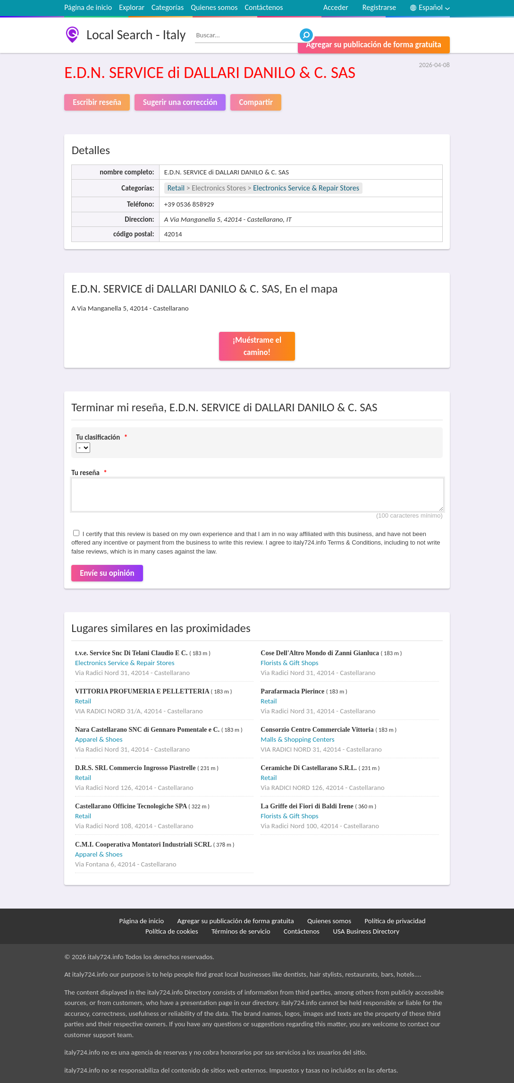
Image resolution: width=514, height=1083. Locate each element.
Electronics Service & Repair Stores (306, 187)
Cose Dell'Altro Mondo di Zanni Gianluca (320, 653)
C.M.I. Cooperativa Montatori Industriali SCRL (144, 844)
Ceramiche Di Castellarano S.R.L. (309, 767)
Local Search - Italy (135, 34)
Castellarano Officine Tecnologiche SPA (131, 806)
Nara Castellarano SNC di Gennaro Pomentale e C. (148, 729)
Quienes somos (214, 7)
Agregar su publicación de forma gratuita (373, 45)
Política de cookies (171, 931)
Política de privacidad (394, 921)
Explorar (131, 7)
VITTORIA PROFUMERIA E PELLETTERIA (143, 691)
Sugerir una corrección (180, 102)
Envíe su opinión (107, 573)
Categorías (168, 7)
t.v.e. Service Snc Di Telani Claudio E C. (132, 653)
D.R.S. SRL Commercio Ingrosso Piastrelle (136, 767)
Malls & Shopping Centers (297, 739)
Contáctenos (263, 7)
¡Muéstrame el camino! (257, 346)
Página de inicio (88, 7)
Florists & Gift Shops (289, 662)
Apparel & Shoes (99, 739)
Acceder (335, 7)
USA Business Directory (366, 931)
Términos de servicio (240, 931)
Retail (176, 187)
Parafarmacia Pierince (293, 691)
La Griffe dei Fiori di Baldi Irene (308, 806)
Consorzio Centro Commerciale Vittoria (318, 729)
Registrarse (379, 7)
